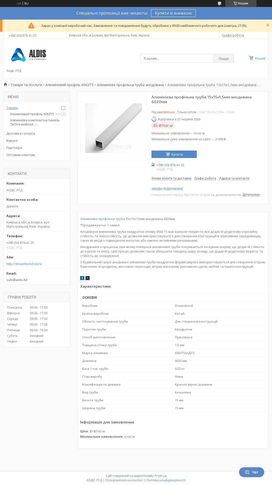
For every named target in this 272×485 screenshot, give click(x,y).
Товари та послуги (26, 85)
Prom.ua (160, 476)
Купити (177, 154)
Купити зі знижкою (173, 13)
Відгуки (12, 140)
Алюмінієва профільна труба (102, 219)
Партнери (14, 147)
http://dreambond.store (24, 264)
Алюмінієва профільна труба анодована (130, 85)
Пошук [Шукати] (224, 58)
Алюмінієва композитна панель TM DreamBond (35, 122)
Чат (251, 472)
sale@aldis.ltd (16, 280)
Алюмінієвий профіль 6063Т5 (69, 85)
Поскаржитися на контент (124, 480)
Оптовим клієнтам (20, 155)
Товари (12, 108)
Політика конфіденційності (165, 480)
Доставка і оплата (20, 133)
